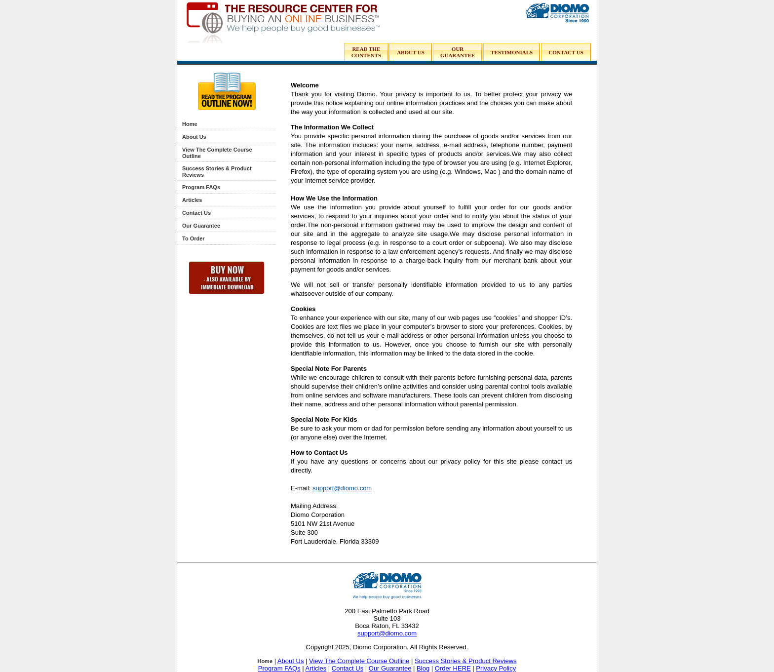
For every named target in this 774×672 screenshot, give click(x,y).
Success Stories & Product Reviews (466, 661)
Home (189, 124)
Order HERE (453, 668)
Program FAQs (201, 187)
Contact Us (196, 213)
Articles (192, 200)
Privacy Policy (496, 668)
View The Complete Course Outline (359, 661)
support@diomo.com (342, 488)
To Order (193, 238)
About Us (194, 137)
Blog (423, 668)
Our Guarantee (201, 226)
